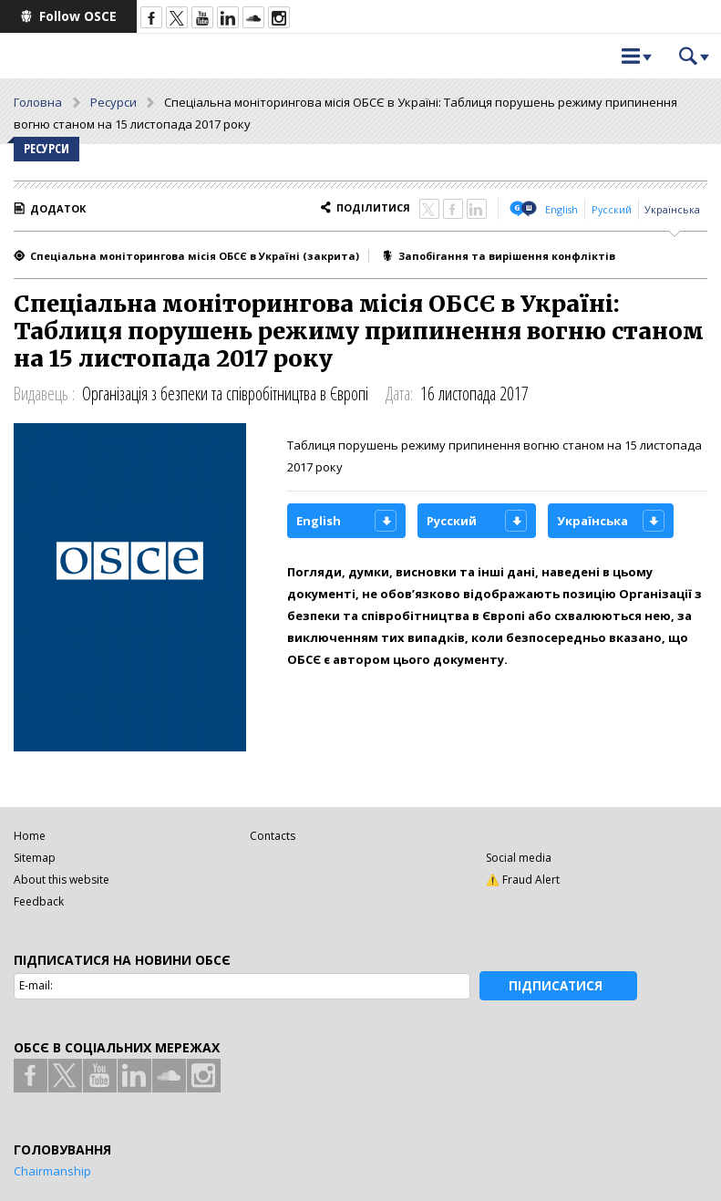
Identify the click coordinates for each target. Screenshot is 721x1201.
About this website (61, 879)
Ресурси (113, 102)
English (561, 209)
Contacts (272, 836)
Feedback (39, 901)
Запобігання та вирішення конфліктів (506, 256)
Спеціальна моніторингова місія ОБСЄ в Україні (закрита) (194, 256)
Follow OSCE (78, 16)
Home (30, 836)
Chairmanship (52, 1171)
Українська (672, 209)
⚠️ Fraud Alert (523, 879)
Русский (612, 209)
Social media (518, 857)
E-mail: (36, 985)
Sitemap (35, 857)
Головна (38, 102)
